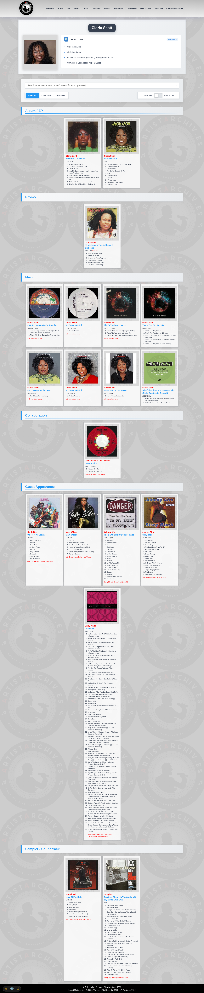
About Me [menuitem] (158, 8)
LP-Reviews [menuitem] (132, 8)
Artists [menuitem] (60, 8)
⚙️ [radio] (12, 988)
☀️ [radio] (5, 988)
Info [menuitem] (68, 8)
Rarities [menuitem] (107, 8)
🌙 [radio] (17, 988)
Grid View (32, 95)
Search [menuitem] (77, 8)
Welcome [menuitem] (50, 8)
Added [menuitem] (86, 8)
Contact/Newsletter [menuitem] (174, 8)
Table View (60, 95)
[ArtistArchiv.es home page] (26, 14)
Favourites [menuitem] (118, 8)
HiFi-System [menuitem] (145, 8)
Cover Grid (46, 95)
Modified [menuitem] (96, 8)
